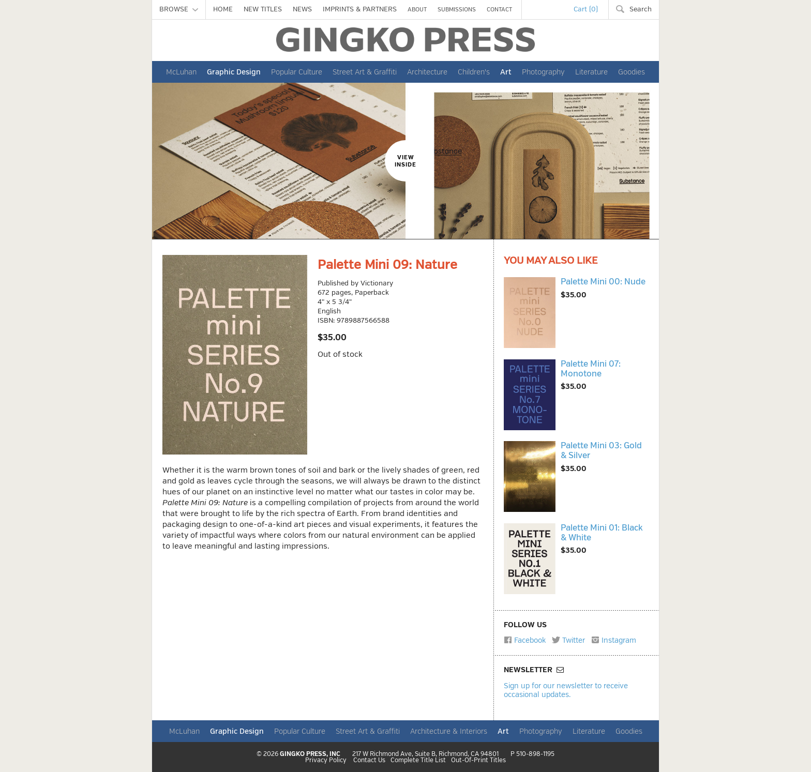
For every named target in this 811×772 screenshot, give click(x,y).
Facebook (525, 640)
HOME (223, 9)
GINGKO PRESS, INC (310, 754)
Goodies (631, 72)
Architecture (427, 72)
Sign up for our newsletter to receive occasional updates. (566, 690)
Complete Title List (418, 761)
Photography (543, 72)
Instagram (613, 640)
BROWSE (178, 9)
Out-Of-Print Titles (478, 761)
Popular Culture (296, 72)
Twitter (568, 640)
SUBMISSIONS (457, 9)
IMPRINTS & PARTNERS (360, 9)
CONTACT (499, 9)
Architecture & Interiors (448, 731)
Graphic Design (234, 72)
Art (506, 72)
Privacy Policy (326, 761)
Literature (591, 72)
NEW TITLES (263, 9)
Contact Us (369, 761)
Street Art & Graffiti (365, 72)
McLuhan (181, 72)
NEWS (302, 9)
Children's (474, 72)
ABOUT (417, 9)
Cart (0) (586, 9)
